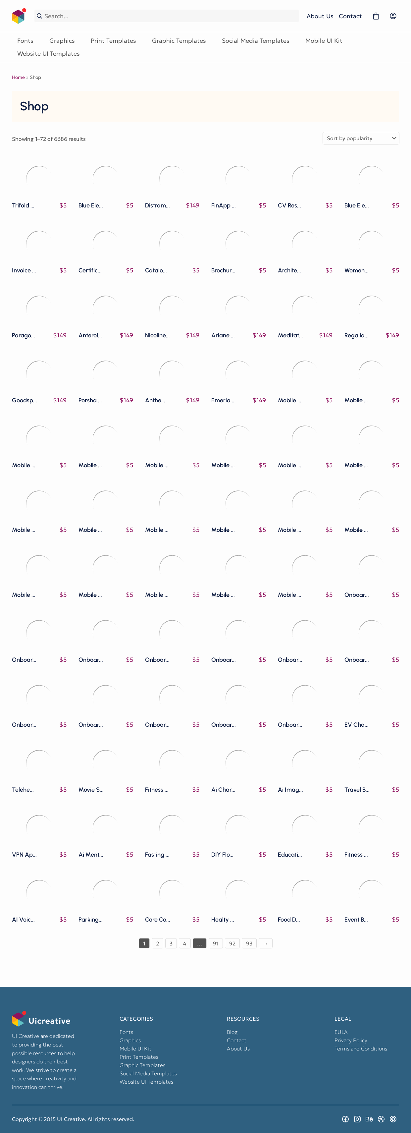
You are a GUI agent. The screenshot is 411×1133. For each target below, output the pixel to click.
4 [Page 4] (184, 943)
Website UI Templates (48, 53)
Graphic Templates (179, 40)
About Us (320, 16)
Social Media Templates (255, 40)
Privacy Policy (350, 1040)
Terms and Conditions (360, 1048)
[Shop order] (361, 138)
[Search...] (170, 16)
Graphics (62, 40)
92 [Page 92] (232, 943)
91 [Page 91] (216, 943)
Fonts (25, 40)
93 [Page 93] (249, 943)
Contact (350, 16)
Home (18, 77)
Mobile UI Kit (323, 40)
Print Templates (113, 40)
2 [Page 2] (157, 943)
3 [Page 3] (171, 943)
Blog (232, 1032)
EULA (341, 1032)
